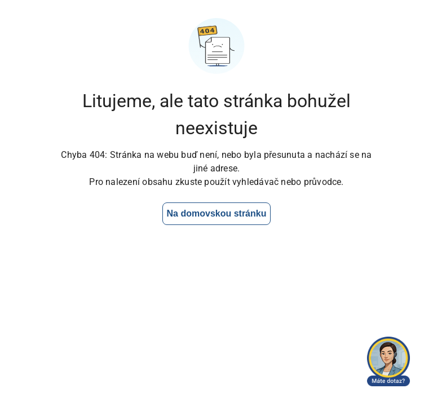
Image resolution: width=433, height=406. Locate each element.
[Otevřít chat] (388, 361)
